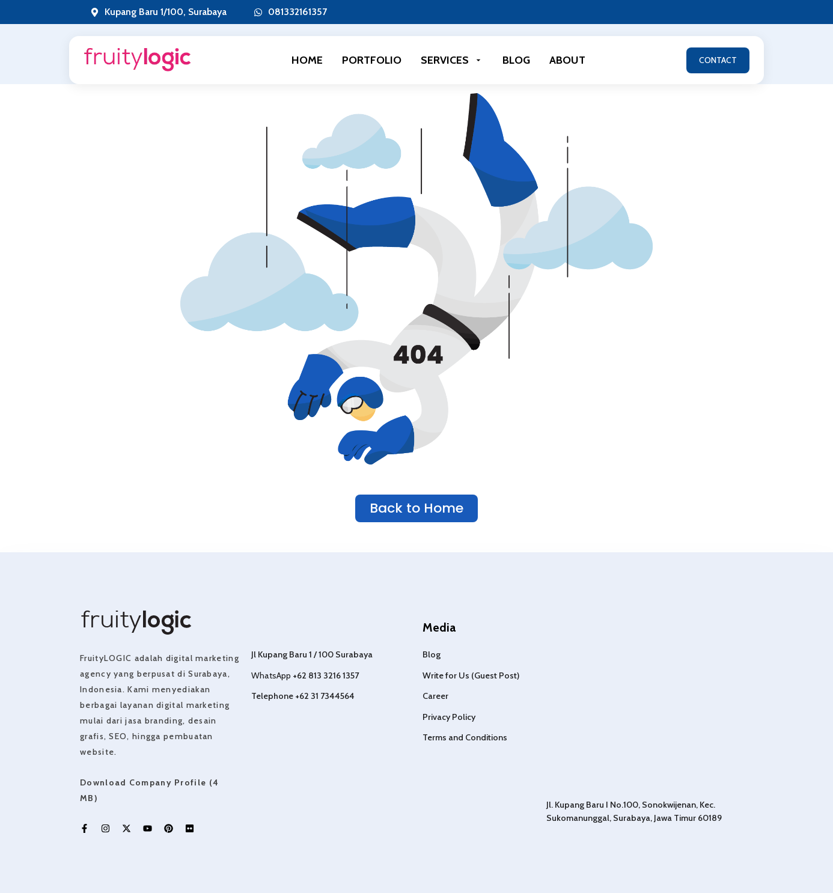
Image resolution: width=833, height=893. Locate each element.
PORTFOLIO (371, 60)
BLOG (516, 60)
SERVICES (452, 60)
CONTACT (718, 60)
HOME (307, 60)
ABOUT (567, 60)
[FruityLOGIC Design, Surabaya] (649, 696)
